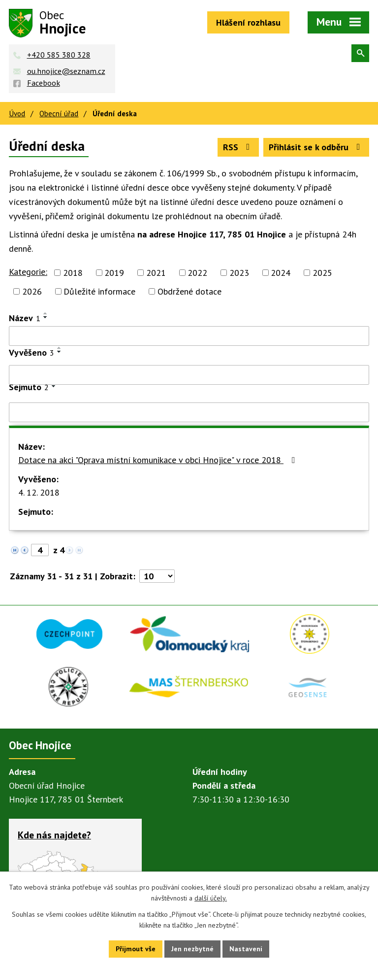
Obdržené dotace (189, 291)
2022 (197, 272)
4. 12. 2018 (39, 492)
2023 (239, 272)
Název (24, 318)
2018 (73, 272)
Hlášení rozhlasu (248, 22)
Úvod (17, 113)
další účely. (210, 898)
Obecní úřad (58, 113)
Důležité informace (99, 291)
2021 (156, 272)
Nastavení (245, 948)
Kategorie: (28, 271)
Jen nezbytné (192, 948)
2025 (322, 272)
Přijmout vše (136, 948)
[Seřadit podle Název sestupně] (45, 317)
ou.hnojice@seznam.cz (66, 71)
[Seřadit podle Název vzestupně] (45, 313)
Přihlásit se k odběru (316, 147)
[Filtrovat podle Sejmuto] (189, 412)
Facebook (43, 83)
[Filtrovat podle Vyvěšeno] (189, 375)
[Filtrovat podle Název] (189, 336)
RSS (238, 147)
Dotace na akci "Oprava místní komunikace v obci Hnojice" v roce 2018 (158, 460)
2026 (32, 291)
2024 (280, 272)
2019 (114, 272)
